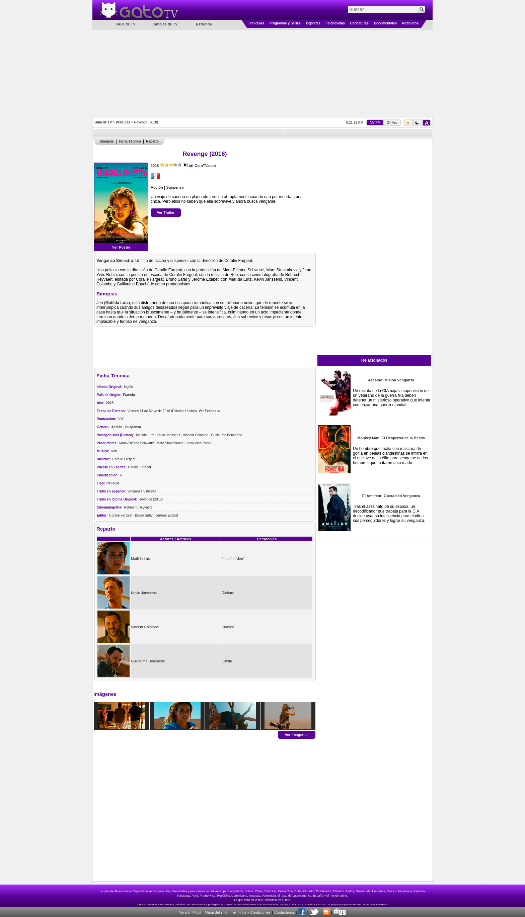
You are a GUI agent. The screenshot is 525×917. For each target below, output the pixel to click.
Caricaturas (359, 23)
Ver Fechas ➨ (209, 411)
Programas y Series (284, 23)
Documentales (385, 23)
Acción (157, 187)
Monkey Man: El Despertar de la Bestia (391, 438)
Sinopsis (107, 141)
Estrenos (204, 24)
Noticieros (410, 23)
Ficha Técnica (130, 141)
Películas (256, 23)
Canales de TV (164, 24)
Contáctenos (284, 912)
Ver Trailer (165, 212)
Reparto (152, 141)
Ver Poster (121, 247)
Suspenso (175, 187)
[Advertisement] (262, 73)
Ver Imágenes (297, 734)
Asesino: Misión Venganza (391, 380)
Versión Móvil (190, 912)
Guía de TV (103, 122)
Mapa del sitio (216, 912)
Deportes (313, 23)
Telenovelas (335, 23)
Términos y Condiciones (251, 912)
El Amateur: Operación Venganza (391, 496)
